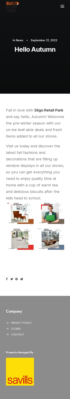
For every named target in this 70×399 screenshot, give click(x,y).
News (19, 40)
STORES (16, 329)
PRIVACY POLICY (21, 323)
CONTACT (17, 334)
